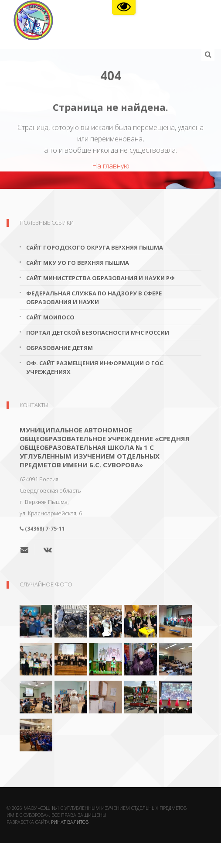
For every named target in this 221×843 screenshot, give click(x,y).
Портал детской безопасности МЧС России (97, 332)
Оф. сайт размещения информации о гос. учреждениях (95, 367)
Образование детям (59, 348)
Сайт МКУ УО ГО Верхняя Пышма (77, 263)
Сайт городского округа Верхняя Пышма (94, 247)
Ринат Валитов (69, 822)
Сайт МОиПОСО (50, 317)
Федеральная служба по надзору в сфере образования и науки (94, 297)
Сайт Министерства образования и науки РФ (100, 278)
